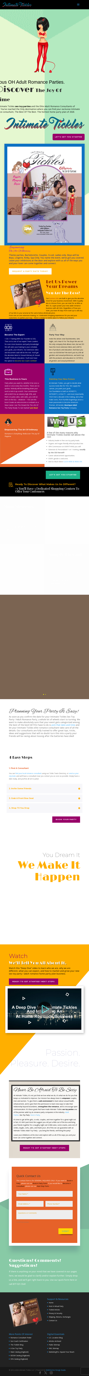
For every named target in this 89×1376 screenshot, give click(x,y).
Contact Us (48, 661)
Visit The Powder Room (63, 534)
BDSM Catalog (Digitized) (20, 1355)
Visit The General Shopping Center (22, 528)
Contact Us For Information (59, 582)
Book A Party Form (40, 1183)
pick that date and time (63, 725)
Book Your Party (66, 819)
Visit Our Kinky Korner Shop (19, 583)
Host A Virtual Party (56, 1306)
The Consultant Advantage (44, 603)
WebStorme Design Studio (56, 1370)
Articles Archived (55, 1341)
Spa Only (64, 632)
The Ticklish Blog (17, 1345)
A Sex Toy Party (16, 1348)
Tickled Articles (54, 1310)
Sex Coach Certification (19, 1341)
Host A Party (35, 1115)
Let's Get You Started (68, 137)
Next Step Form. (43, 1186)
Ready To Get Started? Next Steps (33, 981)
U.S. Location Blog (56, 1338)
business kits (54, 298)
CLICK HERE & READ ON (72, 461)
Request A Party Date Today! (30, 271)
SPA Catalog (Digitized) (19, 1359)
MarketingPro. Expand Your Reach (61, 1352)
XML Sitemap (54, 1348)
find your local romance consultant (28, 773)
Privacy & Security (55, 1313)
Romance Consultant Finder (21, 1338)
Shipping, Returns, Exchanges (60, 1317)
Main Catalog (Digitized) (20, 1352)
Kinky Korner (51, 632)
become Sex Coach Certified (25, 361)
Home (51, 1303)
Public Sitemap (54, 1345)
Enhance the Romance (67, 630)
